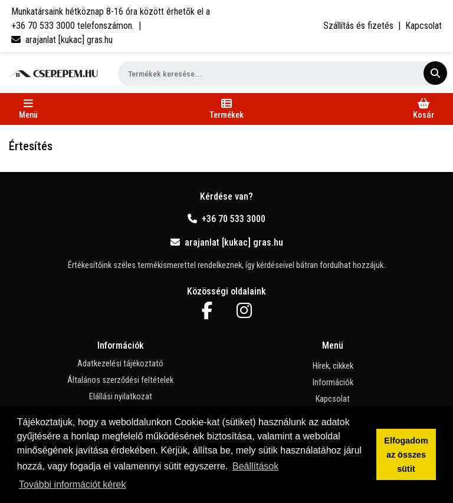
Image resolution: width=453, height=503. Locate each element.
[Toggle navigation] (28, 109)
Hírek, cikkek (333, 366)
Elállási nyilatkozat (120, 397)
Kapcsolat (423, 25)
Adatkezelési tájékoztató (120, 364)
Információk (333, 383)
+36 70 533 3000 (226, 218)
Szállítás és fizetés (358, 25)
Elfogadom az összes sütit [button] (406, 455)
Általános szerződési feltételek (120, 380)
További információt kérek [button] (72, 484)
